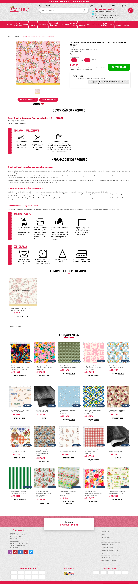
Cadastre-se (127, 6)
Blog (103, 534)
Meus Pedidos (95, 6)
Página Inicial (105, 531)
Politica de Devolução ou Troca (110, 550)
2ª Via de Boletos (106, 557)
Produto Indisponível (23, 292)
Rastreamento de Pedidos (109, 560)
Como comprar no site (108, 541)
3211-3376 (14, 547)
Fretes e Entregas (106, 554)
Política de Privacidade (108, 544)
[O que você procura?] (85, 10)
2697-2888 (14, 539)
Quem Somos (105, 537)
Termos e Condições (107, 547)
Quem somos (106, 6)
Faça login (51, 6)
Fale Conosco (116, 6)
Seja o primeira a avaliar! (76, 54)
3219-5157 (99, 14)
